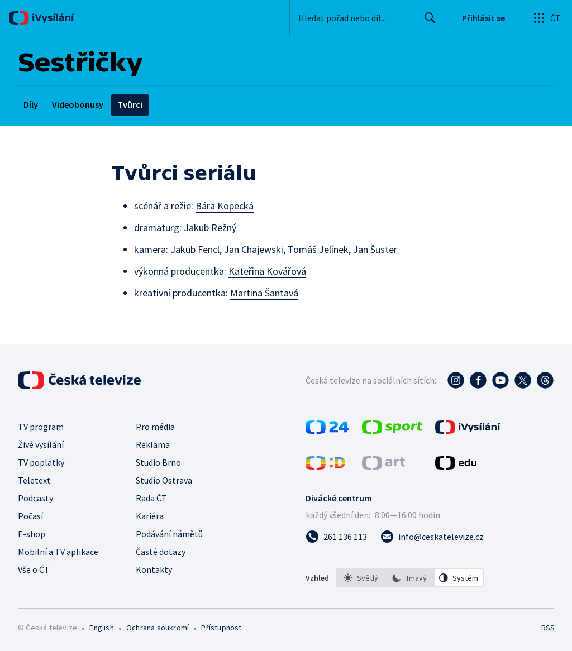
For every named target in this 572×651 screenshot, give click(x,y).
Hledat (427, 22)
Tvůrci (129, 104)
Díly (30, 104)
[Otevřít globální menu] (546, 18)
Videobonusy (77, 104)
